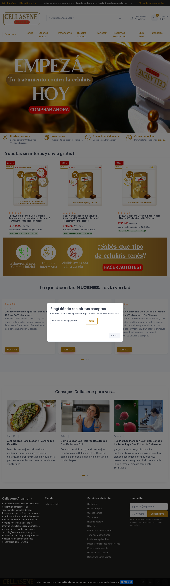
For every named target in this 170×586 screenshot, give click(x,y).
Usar (91, 321)
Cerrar (114, 335)
